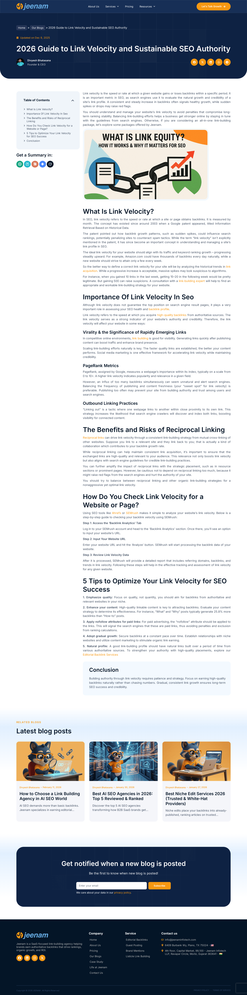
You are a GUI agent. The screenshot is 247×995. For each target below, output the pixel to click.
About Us (93, 6)
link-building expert (192, 281)
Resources (147, 6)
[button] (194, 62)
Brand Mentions (135, 950)
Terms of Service (222, 990)
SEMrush (132, 513)
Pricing (129, 6)
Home (21, 27)
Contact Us (96, 972)
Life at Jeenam (98, 967)
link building (140, 338)
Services (112, 6)
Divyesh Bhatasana (39, 60)
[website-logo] (32, 6)
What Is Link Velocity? (40, 109)
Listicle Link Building (138, 956)
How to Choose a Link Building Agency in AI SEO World (50, 796)
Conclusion (33, 140)
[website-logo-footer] (32, 935)
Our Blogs (37, 27)
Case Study (96, 961)
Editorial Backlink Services (100, 654)
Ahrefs (116, 513)
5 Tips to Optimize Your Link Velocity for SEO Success (49, 135)
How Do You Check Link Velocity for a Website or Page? (49, 127)
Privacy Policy (201, 990)
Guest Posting (134, 945)
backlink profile (159, 309)
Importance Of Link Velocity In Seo (47, 113)
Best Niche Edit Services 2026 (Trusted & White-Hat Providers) (195, 798)
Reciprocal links (93, 437)
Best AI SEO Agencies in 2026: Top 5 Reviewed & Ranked (122, 796)
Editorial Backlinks (137, 939)
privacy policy (122, 892)
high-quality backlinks (172, 315)
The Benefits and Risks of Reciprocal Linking (48, 119)
